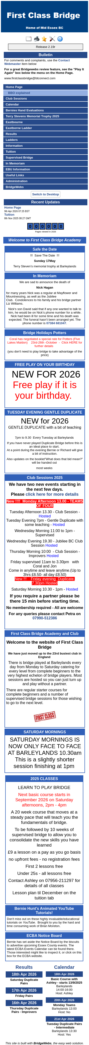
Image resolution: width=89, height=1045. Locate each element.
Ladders (12, 140)
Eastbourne (14, 122)
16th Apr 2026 (24, 1003)
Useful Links (15, 175)
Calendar (12, 104)
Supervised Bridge (19, 157)
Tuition (11, 151)
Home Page (14, 87)
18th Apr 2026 (24, 974)
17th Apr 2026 (24, 990)
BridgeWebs (15, 187)
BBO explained (19, 93)
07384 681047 (56, 323)
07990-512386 (45, 618)
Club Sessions (16, 98)
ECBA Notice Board (44, 936)
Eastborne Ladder (19, 128)
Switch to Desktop (45, 194)
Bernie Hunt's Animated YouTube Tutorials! (44, 911)
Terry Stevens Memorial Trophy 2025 (32, 116)
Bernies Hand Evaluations (25, 110)
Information (14, 145)
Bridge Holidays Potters (44, 333)
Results (11, 134)
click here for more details (52, 494)
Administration (17, 181)
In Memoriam (15, 163)
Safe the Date (45, 249)
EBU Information (18, 169)
